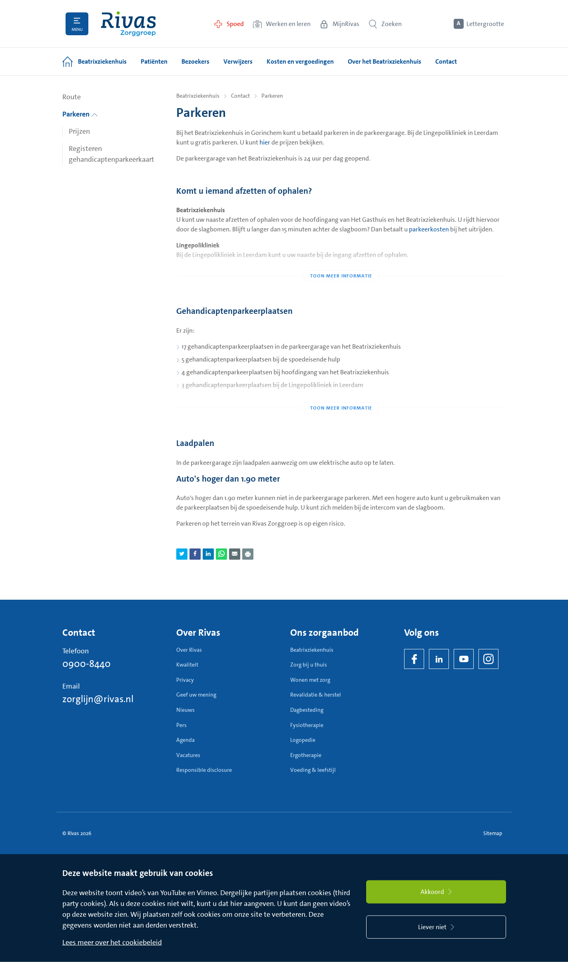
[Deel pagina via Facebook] (195, 554)
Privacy (185, 679)
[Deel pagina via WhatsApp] (221, 554)
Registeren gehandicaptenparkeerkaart (111, 154)
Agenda (185, 739)
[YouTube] (464, 659)
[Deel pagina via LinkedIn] (208, 554)
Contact (240, 95)
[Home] (128, 23)
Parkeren (80, 114)
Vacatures (188, 755)
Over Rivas (189, 649)
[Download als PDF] (247, 554)
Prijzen (79, 131)
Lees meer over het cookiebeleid (112, 942)
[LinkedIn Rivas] (439, 659)
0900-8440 (86, 663)
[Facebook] (414, 659)
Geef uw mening (196, 694)
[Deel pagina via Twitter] (181, 554)
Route (71, 97)
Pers (181, 725)
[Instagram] (488, 659)
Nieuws (185, 709)
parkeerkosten (429, 229)
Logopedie (302, 739)
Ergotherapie (305, 755)
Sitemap (492, 833)
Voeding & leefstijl (313, 769)
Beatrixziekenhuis (197, 95)
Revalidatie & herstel (315, 694)
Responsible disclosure (204, 769)
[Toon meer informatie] (341, 260)
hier (264, 142)
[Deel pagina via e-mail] (234, 554)
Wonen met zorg (310, 679)
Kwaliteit (187, 664)
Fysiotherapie (306, 725)
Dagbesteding (306, 709)
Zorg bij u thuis (308, 664)
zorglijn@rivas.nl (98, 699)
